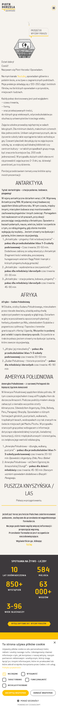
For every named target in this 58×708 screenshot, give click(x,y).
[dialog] (29, 673)
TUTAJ (29, 545)
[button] (29, 700)
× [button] (54, 643)
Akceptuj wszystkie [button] (15, 693)
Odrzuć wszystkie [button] (43, 693)
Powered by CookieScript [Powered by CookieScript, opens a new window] (29, 704)
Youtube (21, 76)
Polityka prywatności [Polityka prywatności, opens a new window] (11, 667)
